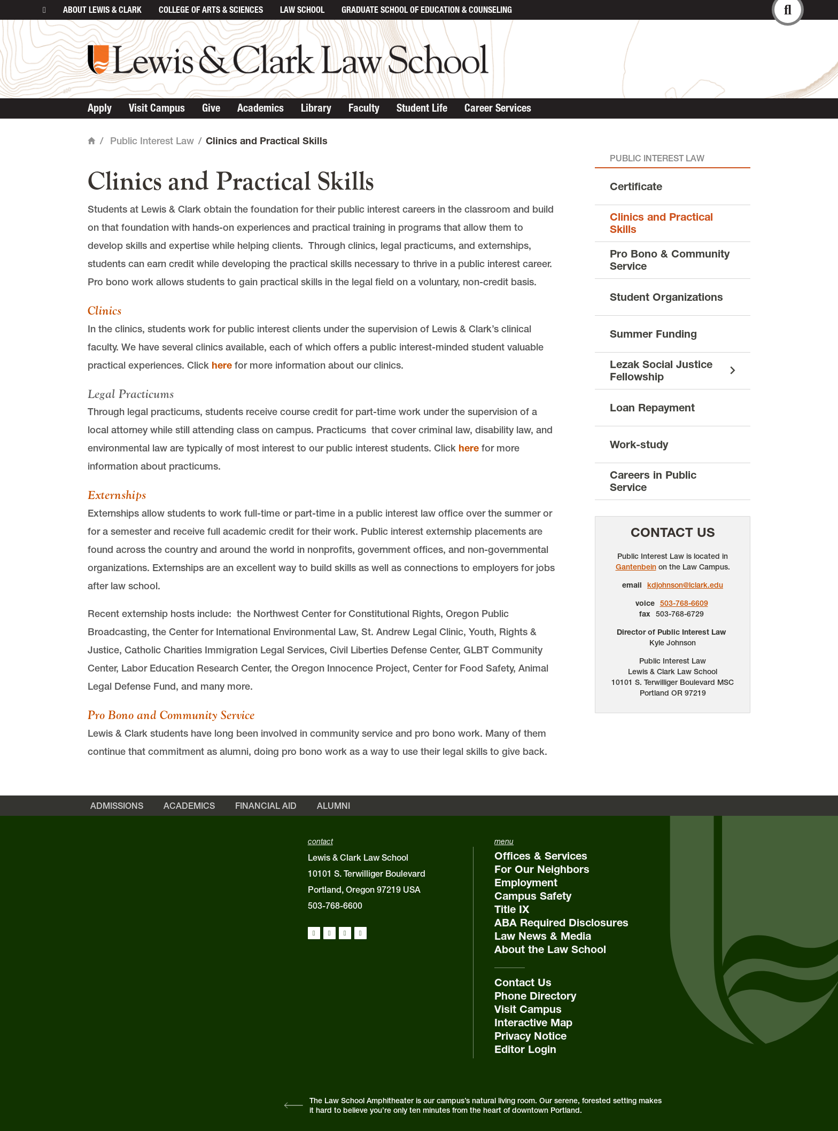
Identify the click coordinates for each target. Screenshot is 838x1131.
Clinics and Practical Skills (661, 223)
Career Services (497, 108)
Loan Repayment (652, 407)
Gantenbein (636, 567)
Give (211, 108)
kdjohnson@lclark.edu (685, 585)
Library (316, 108)
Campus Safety (532, 896)
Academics (260, 108)
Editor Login (525, 1049)
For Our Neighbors (541, 869)
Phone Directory (535, 995)
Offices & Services (540, 855)
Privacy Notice (530, 1035)
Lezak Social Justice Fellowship (661, 370)
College (211, 9)
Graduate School (427, 9)
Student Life (422, 108)
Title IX (511, 909)
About (102, 9)
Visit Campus (157, 108)
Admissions (116, 805)
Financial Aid (266, 805)
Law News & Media (542, 936)
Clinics (104, 310)
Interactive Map (533, 1022)
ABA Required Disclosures (561, 922)
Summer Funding (653, 333)
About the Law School (550, 949)
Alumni (333, 805)
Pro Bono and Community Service (171, 715)
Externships (117, 495)
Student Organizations (666, 297)
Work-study (639, 444)
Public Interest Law (152, 141)
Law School (302, 9)
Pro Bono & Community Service (670, 259)
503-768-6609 (684, 603)
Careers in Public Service (653, 481)
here (222, 365)
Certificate (636, 186)
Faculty (363, 108)
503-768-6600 (335, 905)
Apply (100, 108)
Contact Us (673, 532)
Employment (525, 882)
